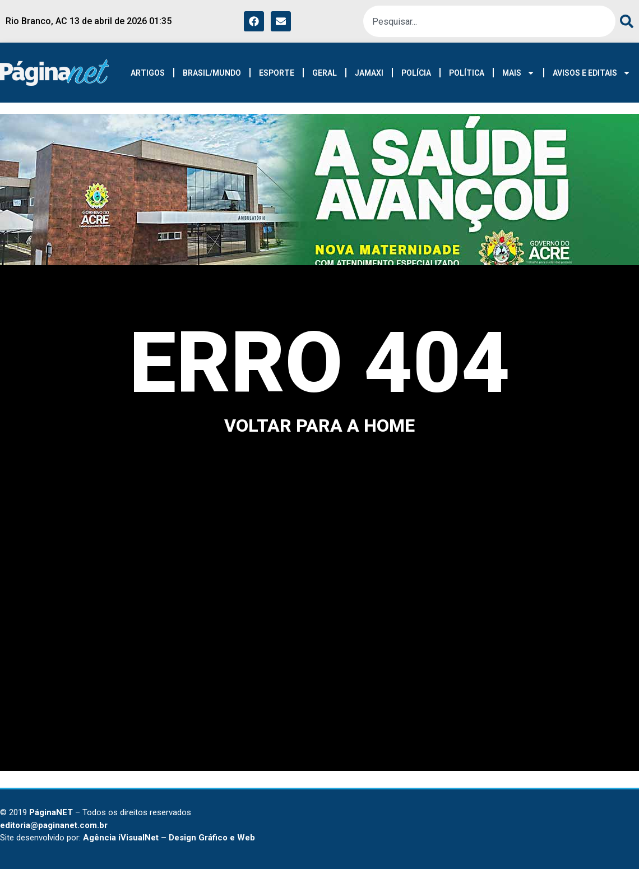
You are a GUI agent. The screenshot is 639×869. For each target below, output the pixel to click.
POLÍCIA (416, 72)
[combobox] (489, 21)
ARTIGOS (148, 72)
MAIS (518, 72)
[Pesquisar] (624, 21)
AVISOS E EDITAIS (592, 72)
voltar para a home (319, 425)
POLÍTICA (466, 72)
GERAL (324, 72)
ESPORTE (276, 72)
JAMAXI (369, 72)
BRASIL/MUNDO (212, 72)
